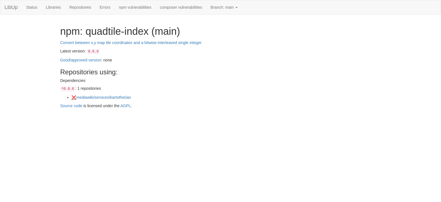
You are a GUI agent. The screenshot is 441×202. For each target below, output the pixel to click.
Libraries (53, 7)
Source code (71, 106)
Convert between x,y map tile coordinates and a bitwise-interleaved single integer (131, 42)
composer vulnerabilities (181, 7)
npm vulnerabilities (135, 7)
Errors (105, 7)
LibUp (11, 7)
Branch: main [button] (224, 7)
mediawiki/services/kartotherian (103, 97)
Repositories (80, 7)
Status (31, 7)
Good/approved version (80, 60)
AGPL (125, 106)
